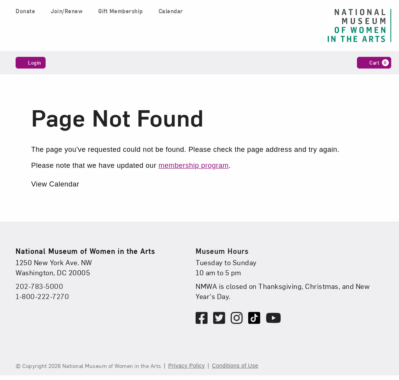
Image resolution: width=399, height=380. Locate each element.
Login (30, 62)
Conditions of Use (235, 365)
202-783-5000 (39, 286)
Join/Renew (67, 11)
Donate (25, 11)
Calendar (171, 11)
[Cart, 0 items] (374, 63)
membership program (194, 165)
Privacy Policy (186, 365)
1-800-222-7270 (42, 296)
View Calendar (55, 184)
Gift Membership (120, 11)
